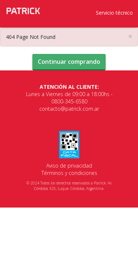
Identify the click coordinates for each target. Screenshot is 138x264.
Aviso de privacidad (69, 165)
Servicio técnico (114, 12)
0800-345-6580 (69, 101)
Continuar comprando (69, 62)
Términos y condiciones (69, 172)
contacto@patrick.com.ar (69, 108)
